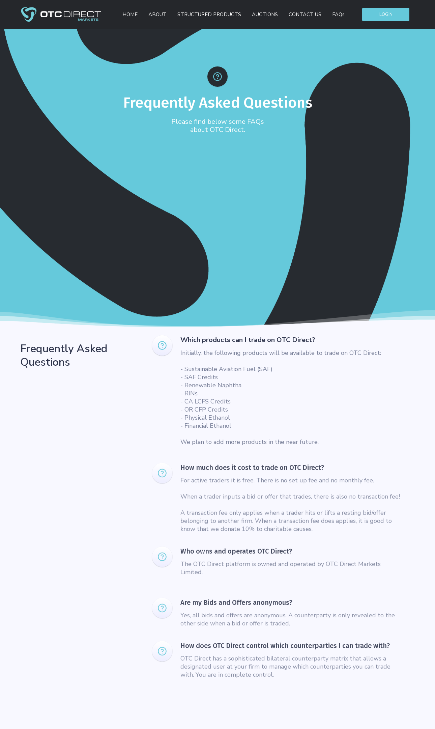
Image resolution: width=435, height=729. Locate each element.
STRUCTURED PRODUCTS (209, 14)
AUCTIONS (265, 14)
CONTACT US (305, 14)
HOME (130, 14)
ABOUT (157, 14)
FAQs (338, 14)
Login (386, 14)
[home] (61, 14)
